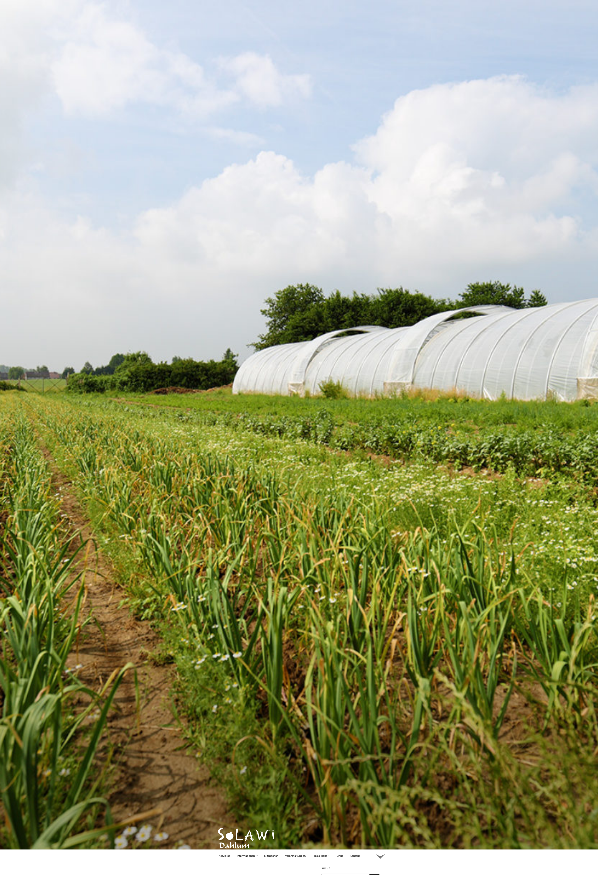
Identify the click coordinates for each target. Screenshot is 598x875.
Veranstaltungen (295, 855)
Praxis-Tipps (321, 855)
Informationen (247, 855)
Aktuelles (224, 855)
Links (340, 855)
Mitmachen (271, 855)
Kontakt (355, 855)
